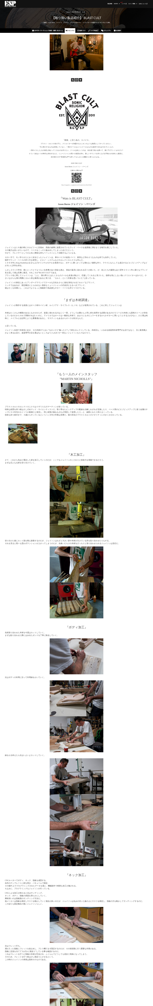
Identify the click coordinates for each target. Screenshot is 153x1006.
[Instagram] (76, 80)
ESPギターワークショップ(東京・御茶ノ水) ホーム (47, 30)
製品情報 (110, 3)
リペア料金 (93, 30)
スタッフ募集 (131, 3)
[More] (80, 80)
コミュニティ (106, 30)
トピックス (70, 30)
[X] (72, 80)
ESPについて (143, 3)
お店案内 (117, 30)
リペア (124, 3)
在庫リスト (81, 30)
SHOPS (116, 3)
